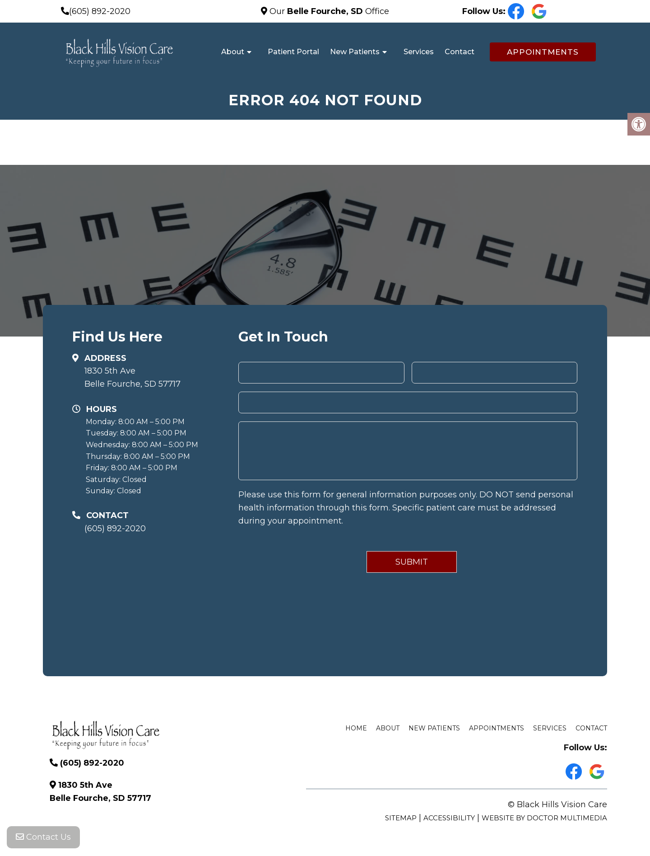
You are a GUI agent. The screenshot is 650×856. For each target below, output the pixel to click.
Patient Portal (293, 51)
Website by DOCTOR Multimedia (544, 818)
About (232, 51)
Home (356, 728)
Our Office (328, 11)
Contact (459, 51)
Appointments (543, 51)
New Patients (355, 51)
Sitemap (401, 818)
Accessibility (449, 818)
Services (419, 51)
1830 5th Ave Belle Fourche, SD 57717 (132, 377)
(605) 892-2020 (99, 11)
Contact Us (43, 838)
